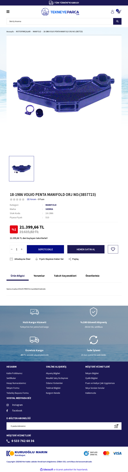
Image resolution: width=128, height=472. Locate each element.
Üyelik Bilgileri (91, 378)
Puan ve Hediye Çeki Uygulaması (100, 383)
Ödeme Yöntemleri (54, 383)
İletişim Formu (12, 388)
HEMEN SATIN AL (86, 249)
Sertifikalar (11, 378)
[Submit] (116, 426)
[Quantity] (16, 249)
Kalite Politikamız (14, 373)
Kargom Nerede (53, 393)
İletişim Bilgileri (92, 373)
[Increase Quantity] (21, 249)
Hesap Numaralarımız (16, 383)
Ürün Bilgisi (17, 275)
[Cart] (119, 12)
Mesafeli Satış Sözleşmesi (57, 378)
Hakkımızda (90, 393)
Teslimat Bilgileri (53, 388)
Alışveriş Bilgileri (53, 373)
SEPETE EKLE (45, 249)
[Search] (64, 21)
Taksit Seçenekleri (65, 275)
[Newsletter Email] (64, 426)
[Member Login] (112, 12)
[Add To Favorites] (113, 249)
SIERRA (49, 209)
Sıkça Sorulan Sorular (94, 388)
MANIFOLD (51, 204)
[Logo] (60, 12)
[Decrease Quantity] (11, 249)
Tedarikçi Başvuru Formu (17, 393)
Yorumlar (39, 275)
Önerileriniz (93, 275)
